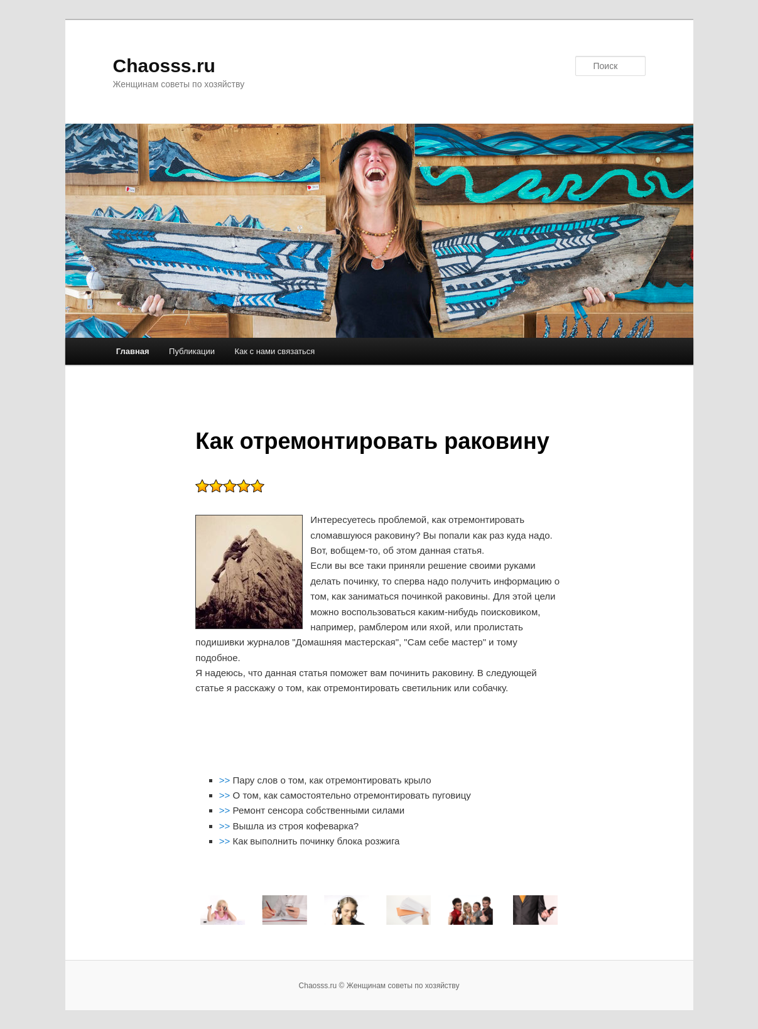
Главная (132, 351)
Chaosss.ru (164, 65)
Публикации (192, 351)
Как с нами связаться (274, 351)
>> (226, 780)
